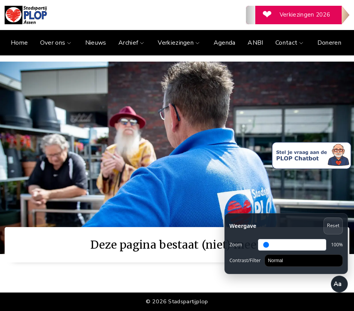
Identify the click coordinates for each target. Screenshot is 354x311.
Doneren (329, 42)
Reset (333, 225)
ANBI (255, 42)
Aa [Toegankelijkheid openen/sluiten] (338, 284)
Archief (132, 43)
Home (19, 42)
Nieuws (95, 42)
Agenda (225, 42)
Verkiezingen (179, 43)
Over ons (56, 43)
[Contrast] (304, 260)
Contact (290, 43)
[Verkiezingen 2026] (297, 15)
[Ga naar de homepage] (91, 15)
